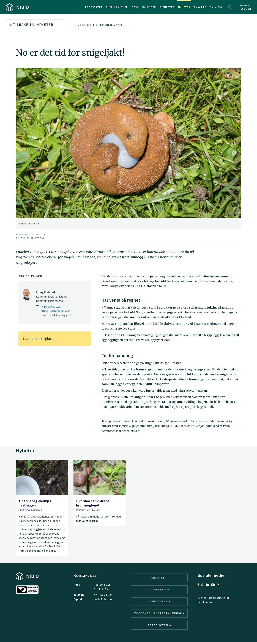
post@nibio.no (103, 599)
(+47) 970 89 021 (50, 306)
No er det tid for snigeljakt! (100, 24)
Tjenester (167, 7)
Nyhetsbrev (159, 601)
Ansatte (200, 7)
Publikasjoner (117, 7)
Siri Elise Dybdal (33, 238)
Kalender (149, 7)
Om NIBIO (216, 7)
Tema (135, 7)
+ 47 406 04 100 (103, 594)
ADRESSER (159, 589)
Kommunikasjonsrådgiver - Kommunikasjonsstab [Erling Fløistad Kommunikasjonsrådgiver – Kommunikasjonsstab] (52, 296)
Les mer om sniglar (38, 338)
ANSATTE (159, 577)
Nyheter (184, 7)
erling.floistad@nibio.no (55, 311)
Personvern (159, 625)
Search (229, 7)
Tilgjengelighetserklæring (159, 613)
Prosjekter (94, 7)
